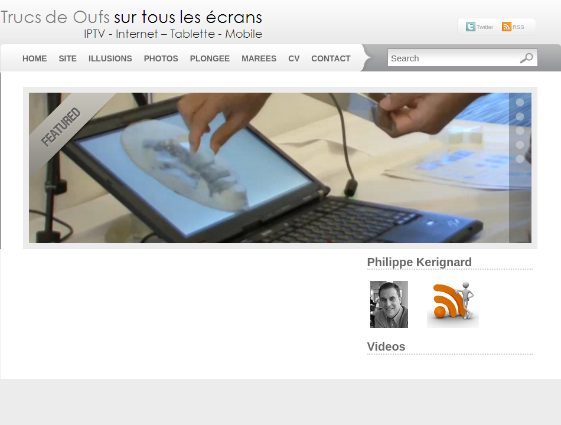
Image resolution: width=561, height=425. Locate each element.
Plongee (210, 58)
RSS (518, 27)
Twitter (485, 27)
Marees (259, 58)
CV (293, 58)
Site (67, 58)
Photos (161, 58)
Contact (330, 58)
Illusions (110, 58)
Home (34, 58)
